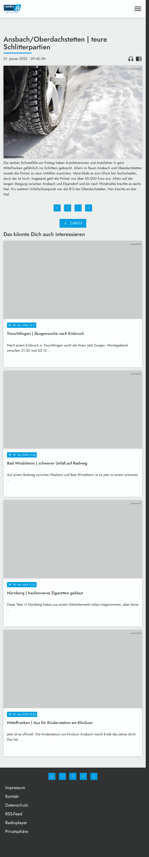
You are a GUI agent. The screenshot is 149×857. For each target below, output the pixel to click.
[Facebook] (51, 776)
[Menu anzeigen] (137, 8)
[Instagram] (62, 776)
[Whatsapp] (72, 776)
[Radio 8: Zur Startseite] (38, 8)
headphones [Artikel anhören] (131, 59)
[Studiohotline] (83, 776)
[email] (93, 776)
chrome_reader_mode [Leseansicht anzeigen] (139, 59)
